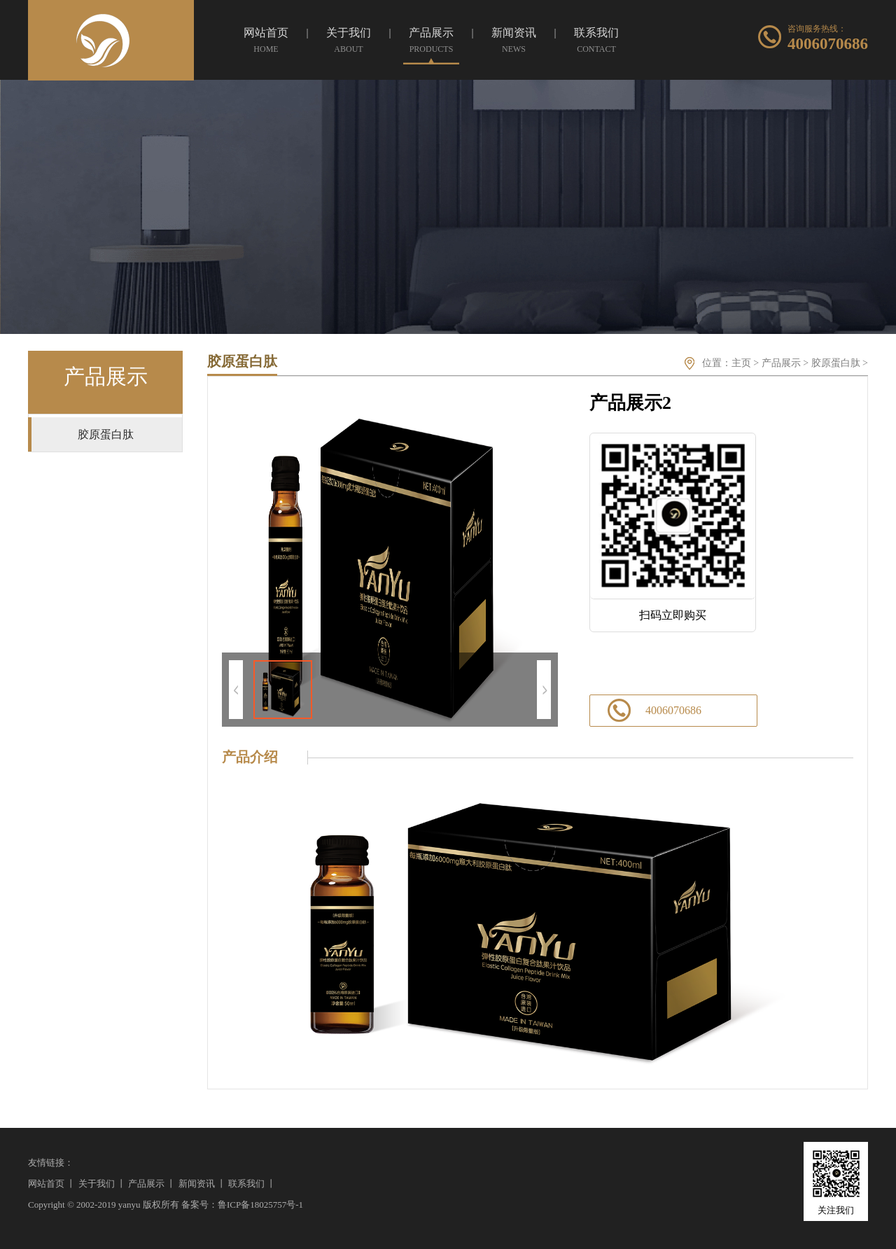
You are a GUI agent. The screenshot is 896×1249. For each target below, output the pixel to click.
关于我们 (96, 1183)
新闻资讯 (196, 1183)
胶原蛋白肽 (835, 363)
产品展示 (781, 363)
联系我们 (246, 1183)
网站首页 (46, 1183)
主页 (741, 363)
